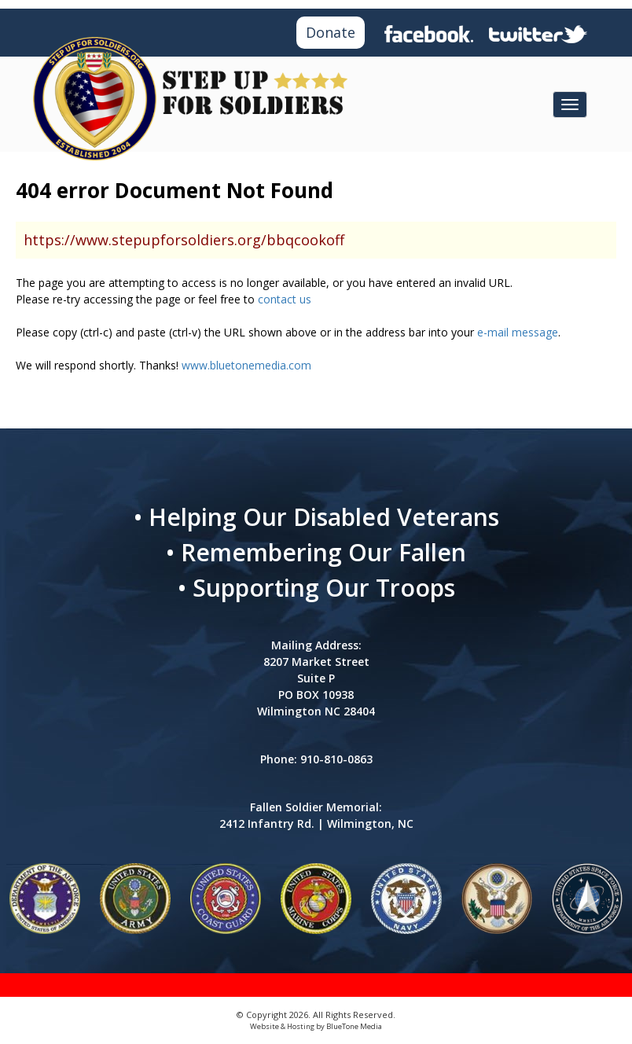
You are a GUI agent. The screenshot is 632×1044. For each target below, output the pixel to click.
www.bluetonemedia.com (246, 365)
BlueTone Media (354, 1026)
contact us (284, 299)
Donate (330, 32)
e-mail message (517, 332)
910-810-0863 (336, 759)
